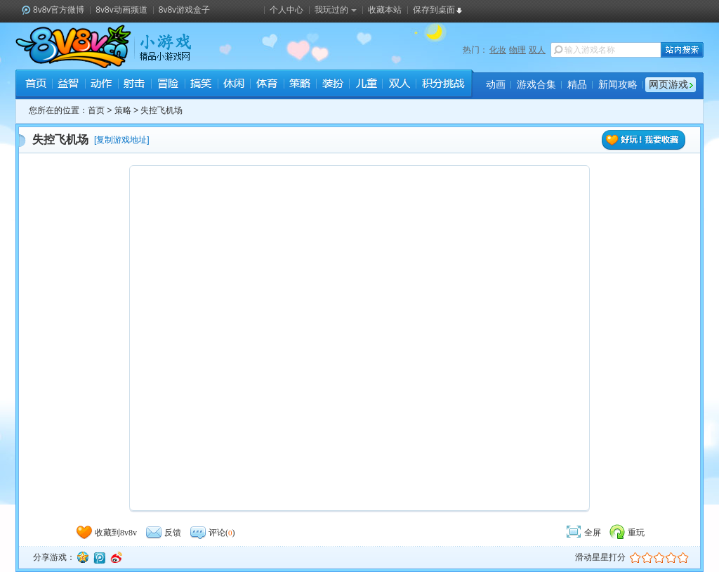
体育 (266, 85)
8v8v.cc (73, 46)
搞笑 (200, 85)
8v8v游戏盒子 (184, 10)
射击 (134, 85)
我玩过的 (336, 10)
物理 (517, 50)
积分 (442, 85)
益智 (68, 85)
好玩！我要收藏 (644, 140)
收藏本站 (385, 10)
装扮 (332, 85)
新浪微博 (116, 557)
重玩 (626, 533)
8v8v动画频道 (121, 10)
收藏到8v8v (106, 533)
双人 (537, 50)
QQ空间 (82, 557)
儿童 (365, 85)
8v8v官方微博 (58, 10)
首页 (35, 85)
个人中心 (286, 10)
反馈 (163, 533)
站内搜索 (682, 50)
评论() (212, 533)
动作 (101, 85)
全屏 (583, 533)
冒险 (167, 85)
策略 (299, 85)
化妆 (497, 50)
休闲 (233, 85)
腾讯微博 (99, 557)
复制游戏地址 (121, 140)
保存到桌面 (434, 10)
